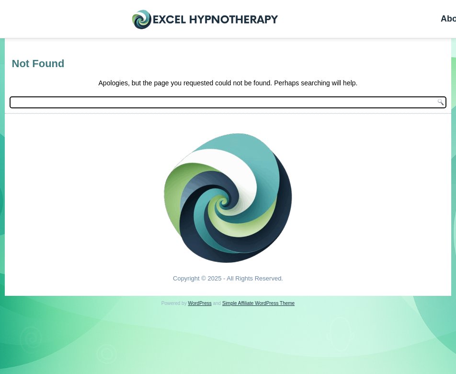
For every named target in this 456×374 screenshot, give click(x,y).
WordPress (199, 303)
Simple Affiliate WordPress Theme (258, 303)
